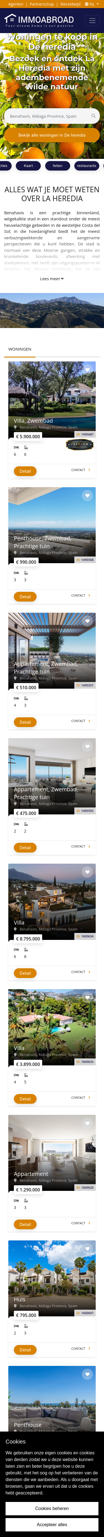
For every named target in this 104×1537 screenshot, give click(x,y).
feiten (57, 165)
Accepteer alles (52, 1524)
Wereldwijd (70, 4)
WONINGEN (19, 349)
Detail (25, 471)
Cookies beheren (52, 1508)
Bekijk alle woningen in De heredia (51, 135)
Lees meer (52, 278)
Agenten (15, 4)
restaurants (86, 165)
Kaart (28, 165)
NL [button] (90, 4)
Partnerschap (42, 4)
